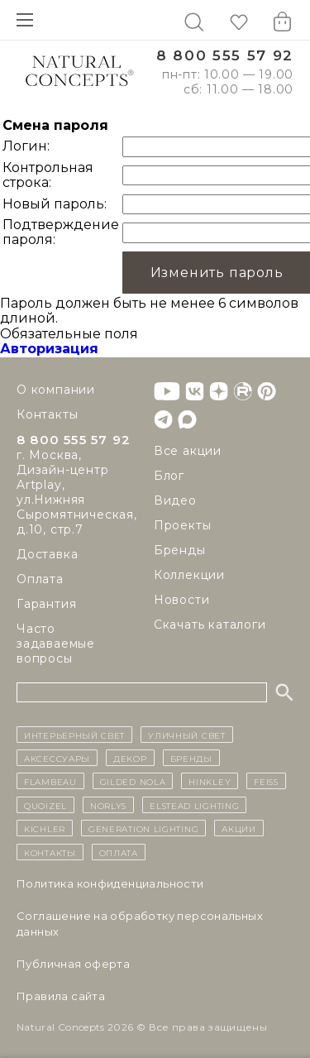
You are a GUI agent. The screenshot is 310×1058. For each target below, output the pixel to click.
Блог (169, 475)
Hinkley (209, 780)
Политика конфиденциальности (110, 883)
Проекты (183, 525)
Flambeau (50, 780)
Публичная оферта (73, 963)
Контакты (47, 414)
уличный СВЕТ (186, 734)
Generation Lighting (143, 828)
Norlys (108, 804)
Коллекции (189, 574)
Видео (175, 500)
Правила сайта (61, 996)
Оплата (40, 579)
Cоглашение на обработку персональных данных (140, 923)
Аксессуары (57, 757)
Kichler (44, 828)
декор (130, 757)
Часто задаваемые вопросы (56, 643)
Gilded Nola (133, 780)
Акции (239, 828)
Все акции (188, 450)
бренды (191, 757)
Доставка (47, 554)
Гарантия (46, 603)
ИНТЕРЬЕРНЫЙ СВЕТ (74, 734)
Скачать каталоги (210, 624)
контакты (50, 852)
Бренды (180, 550)
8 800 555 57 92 (224, 56)
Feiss (266, 780)
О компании (56, 389)
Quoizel (45, 804)
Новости (182, 599)
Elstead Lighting (194, 804)
